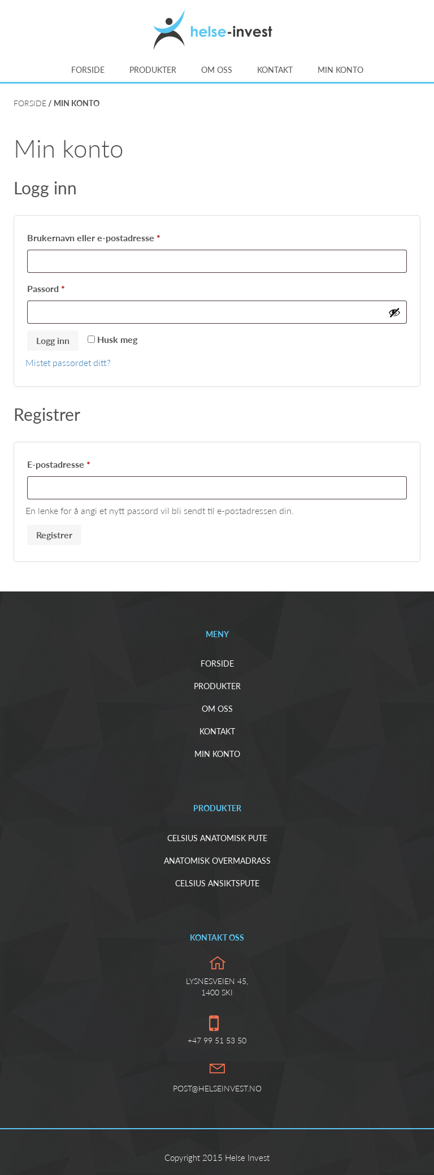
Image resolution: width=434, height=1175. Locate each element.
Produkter (152, 70)
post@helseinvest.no (217, 1088)
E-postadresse (75, 462)
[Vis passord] (394, 312)
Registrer (54, 534)
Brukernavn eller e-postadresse (110, 236)
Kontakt (275, 70)
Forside (88, 70)
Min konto (340, 70)
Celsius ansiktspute (217, 883)
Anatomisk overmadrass (217, 860)
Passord (62, 287)
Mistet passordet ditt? (68, 362)
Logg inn (53, 340)
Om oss (216, 70)
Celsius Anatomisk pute (217, 838)
